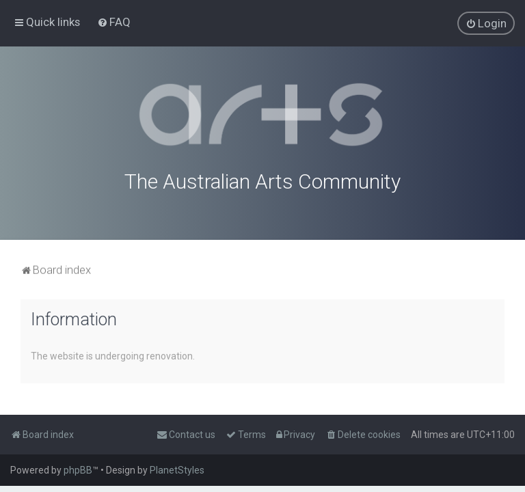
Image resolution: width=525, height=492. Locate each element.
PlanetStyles (177, 470)
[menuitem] (114, 22)
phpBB (78, 470)
